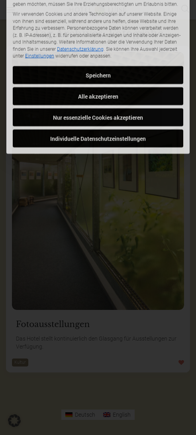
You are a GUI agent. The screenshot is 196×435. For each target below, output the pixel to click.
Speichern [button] (98, 48)
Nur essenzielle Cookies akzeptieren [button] (98, 90)
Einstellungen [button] (39, 29)
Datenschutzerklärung (80, 22)
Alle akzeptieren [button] (98, 69)
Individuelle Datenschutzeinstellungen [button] (98, 112)
